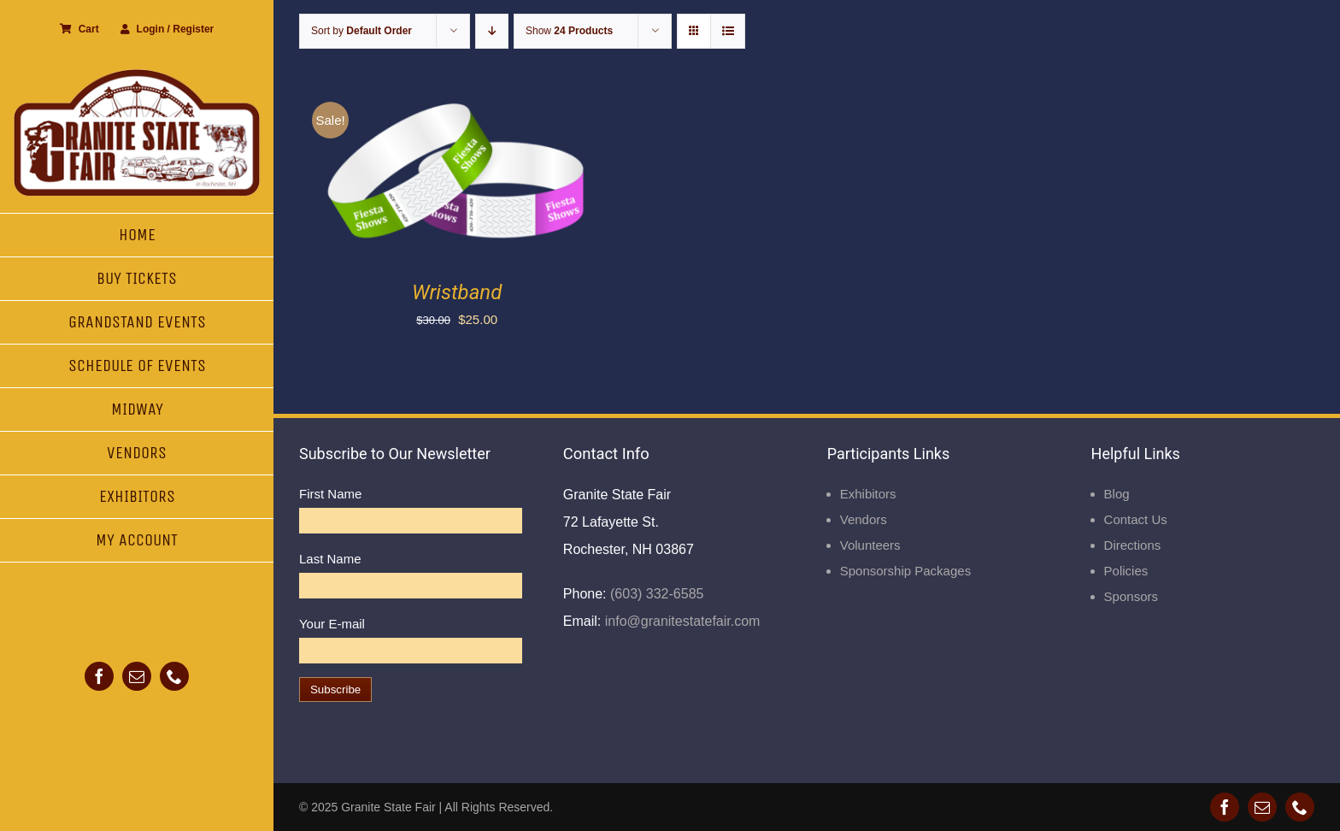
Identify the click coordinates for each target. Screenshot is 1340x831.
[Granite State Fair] (137, 75)
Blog (1117, 493)
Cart (79, 29)
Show (569, 31)
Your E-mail (332, 623)
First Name (330, 493)
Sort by (361, 31)
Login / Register (167, 29)
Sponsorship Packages (905, 570)
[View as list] (727, 31)
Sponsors (1131, 596)
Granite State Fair (388, 807)
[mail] (136, 676)
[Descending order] (491, 31)
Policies (1126, 570)
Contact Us (1135, 519)
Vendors (863, 519)
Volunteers (870, 545)
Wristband (457, 292)
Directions (1132, 545)
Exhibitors (868, 493)
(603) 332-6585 (655, 593)
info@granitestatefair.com (680, 621)
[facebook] (99, 676)
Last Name (330, 558)
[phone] (174, 676)
